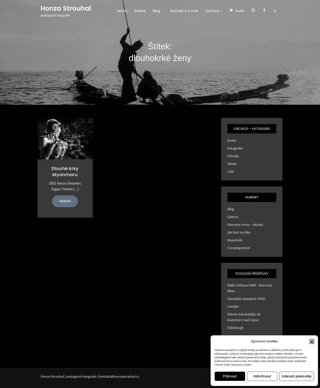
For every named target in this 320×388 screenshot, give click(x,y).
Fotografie (235, 148)
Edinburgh (235, 328)
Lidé (230, 171)
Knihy (231, 140)
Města (232, 164)
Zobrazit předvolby (297, 376)
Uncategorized (238, 248)
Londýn (233, 306)
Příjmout (230, 376)
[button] (312, 341)
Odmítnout (262, 376)
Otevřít (65, 201)
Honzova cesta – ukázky (245, 224)
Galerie (140, 11)
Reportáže (235, 240)
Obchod (213, 11)
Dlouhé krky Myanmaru (65, 171)
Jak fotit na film (238, 232)
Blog (158, 11)
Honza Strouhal (66, 8)
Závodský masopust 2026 (246, 299)
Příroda (233, 156)
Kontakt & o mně (184, 11)
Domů (122, 11)
